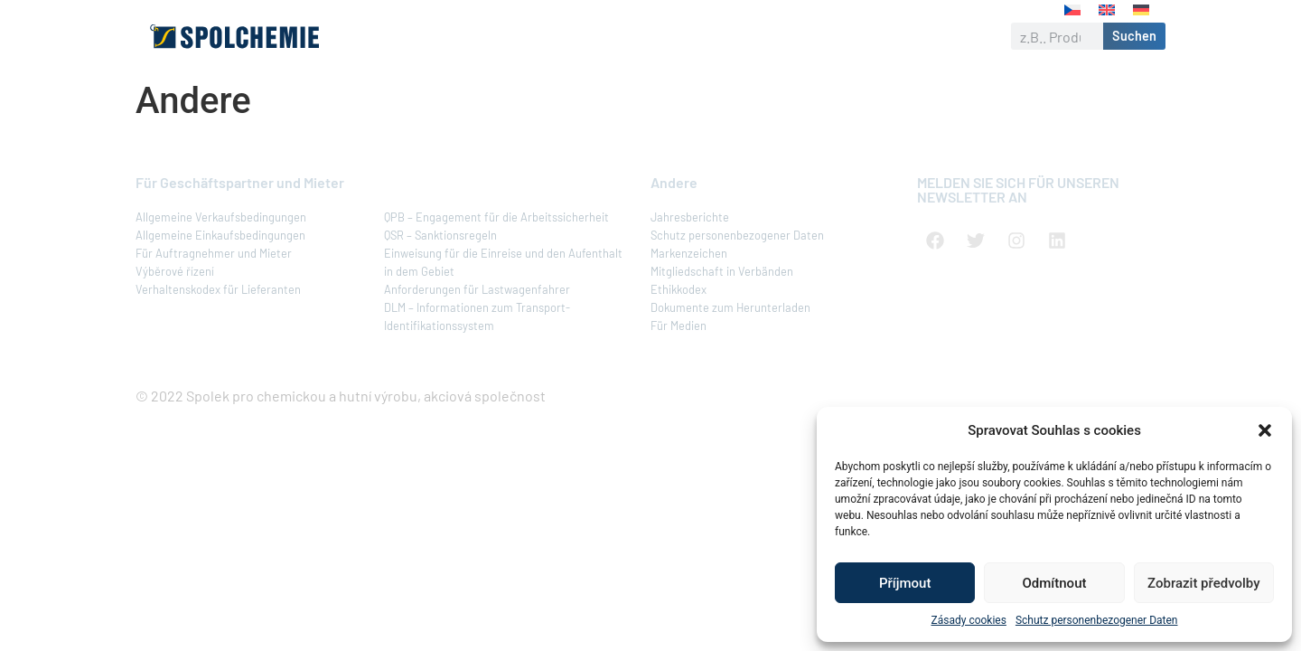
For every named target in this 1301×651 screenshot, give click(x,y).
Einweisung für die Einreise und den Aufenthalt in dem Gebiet (503, 262)
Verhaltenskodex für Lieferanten (218, 289)
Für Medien (678, 325)
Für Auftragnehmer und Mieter (214, 253)
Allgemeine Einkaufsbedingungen (220, 235)
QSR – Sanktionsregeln (440, 235)
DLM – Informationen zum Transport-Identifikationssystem (477, 316)
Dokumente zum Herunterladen (730, 307)
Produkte (526, 36)
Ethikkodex (678, 289)
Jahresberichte (689, 217)
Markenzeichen (688, 253)
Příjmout (905, 583)
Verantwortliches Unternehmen (696, 36)
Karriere (865, 36)
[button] (1265, 430)
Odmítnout (1055, 583)
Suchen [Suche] (1134, 35)
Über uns (437, 36)
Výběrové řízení (175, 271)
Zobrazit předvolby (1203, 583)
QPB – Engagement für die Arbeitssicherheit (496, 217)
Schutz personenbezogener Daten (1097, 620)
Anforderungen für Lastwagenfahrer (477, 289)
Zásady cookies (968, 620)
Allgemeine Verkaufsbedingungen (221, 217)
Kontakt (945, 35)
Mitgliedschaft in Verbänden (721, 271)
